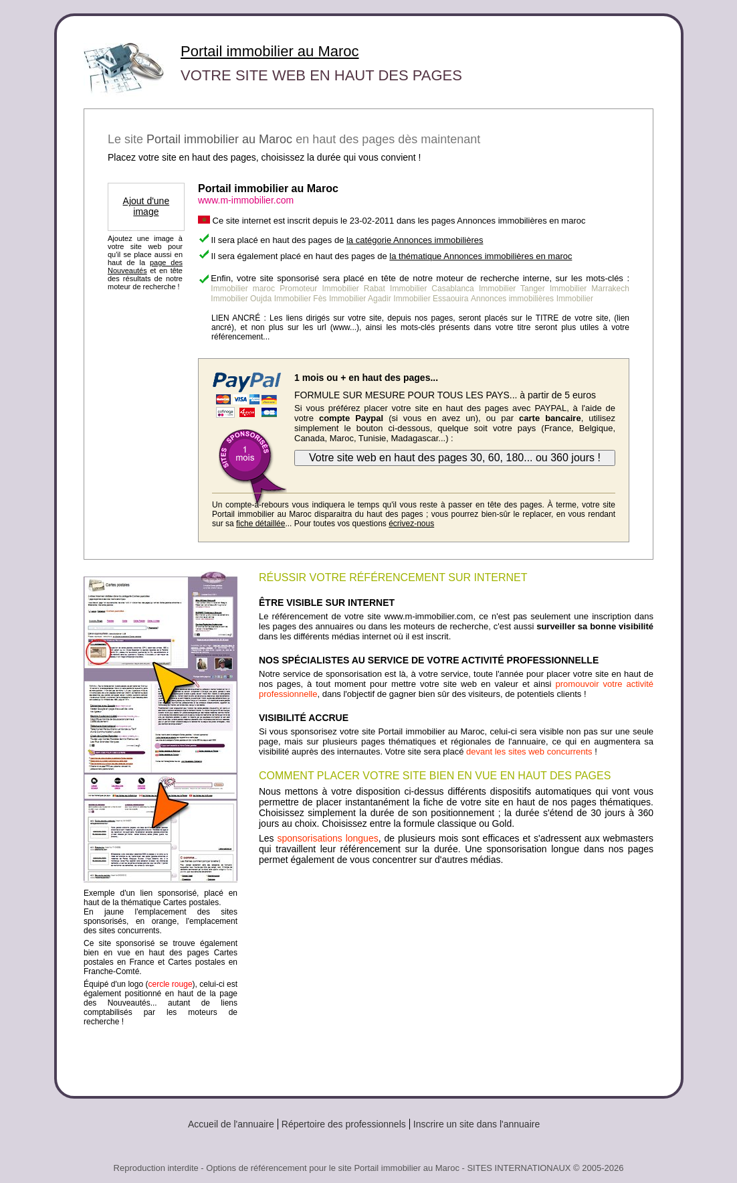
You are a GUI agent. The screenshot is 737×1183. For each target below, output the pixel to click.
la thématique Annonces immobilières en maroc (480, 256)
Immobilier (574, 298)
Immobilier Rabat (353, 288)
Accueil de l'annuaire (231, 1124)
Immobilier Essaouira (430, 298)
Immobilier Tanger (512, 288)
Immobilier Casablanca (432, 288)
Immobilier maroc (243, 288)
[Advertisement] (456, 975)
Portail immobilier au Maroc (270, 51)
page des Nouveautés (145, 266)
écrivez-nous (411, 523)
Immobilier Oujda (241, 298)
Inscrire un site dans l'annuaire (476, 1124)
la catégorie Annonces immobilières (415, 240)
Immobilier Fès (300, 298)
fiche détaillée (260, 523)
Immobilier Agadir (360, 298)
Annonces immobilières (512, 298)
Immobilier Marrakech (589, 288)
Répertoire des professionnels (344, 1124)
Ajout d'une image (146, 206)
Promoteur (298, 288)
